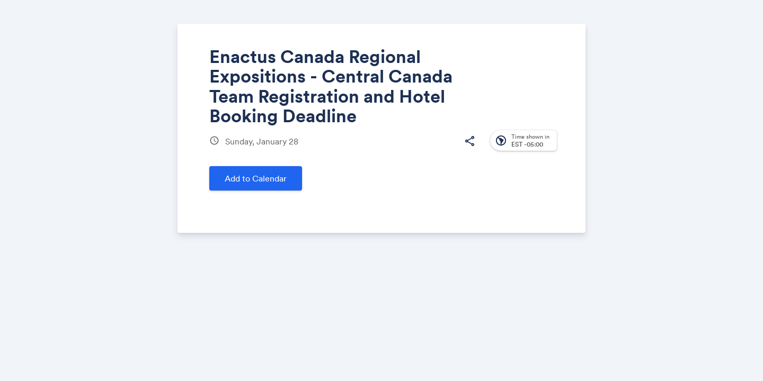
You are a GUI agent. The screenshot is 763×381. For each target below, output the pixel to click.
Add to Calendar (256, 178)
